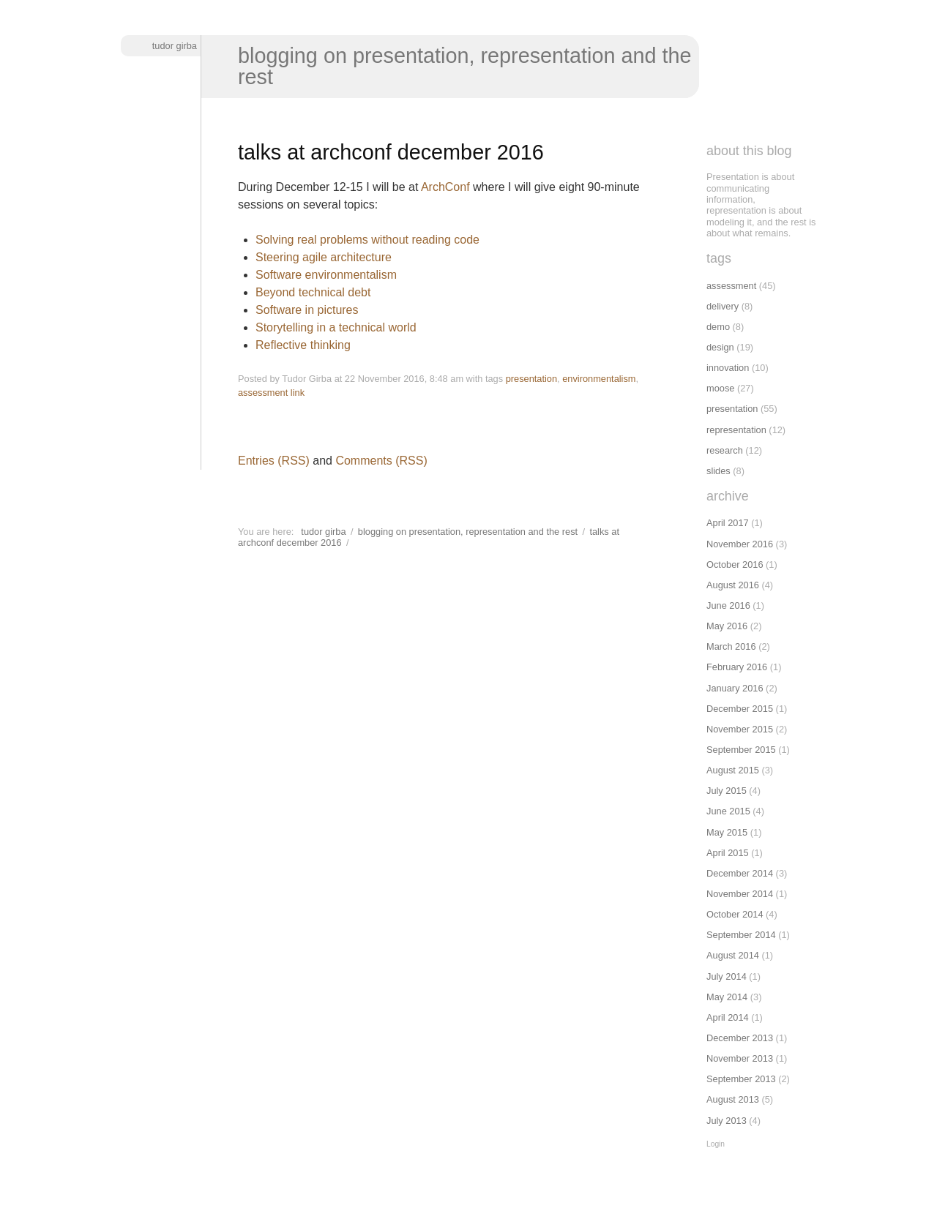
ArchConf (445, 187)
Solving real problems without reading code (367, 239)
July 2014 (726, 976)
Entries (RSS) (274, 460)
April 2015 (727, 852)
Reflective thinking (303, 345)
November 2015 (739, 729)
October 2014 (735, 914)
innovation (727, 367)
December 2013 (739, 1037)
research (724, 450)
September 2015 (741, 749)
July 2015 (726, 790)
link (298, 392)
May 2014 (726, 996)
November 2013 (739, 1058)
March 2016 (731, 646)
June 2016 (728, 605)
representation (736, 429)
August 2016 (732, 585)
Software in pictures (307, 310)
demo (718, 326)
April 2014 (727, 1017)
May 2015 (726, 832)
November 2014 (739, 893)
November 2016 (739, 544)
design (720, 347)
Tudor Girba (174, 45)
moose (720, 388)
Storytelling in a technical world (336, 327)
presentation (531, 378)
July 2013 (726, 1120)
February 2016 (736, 666)
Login (715, 1144)
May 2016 (726, 625)
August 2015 (732, 770)
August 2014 (732, 955)
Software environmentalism (326, 275)
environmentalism (598, 378)
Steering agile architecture (323, 257)
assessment (263, 392)
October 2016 (735, 564)
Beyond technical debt (312, 292)
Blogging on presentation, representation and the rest (465, 66)
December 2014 (739, 873)
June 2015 (728, 811)
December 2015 (739, 708)
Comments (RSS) (381, 460)
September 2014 (741, 934)
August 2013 (732, 1099)
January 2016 (735, 688)
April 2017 (727, 522)
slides (718, 470)
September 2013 (741, 1078)
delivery (722, 306)
